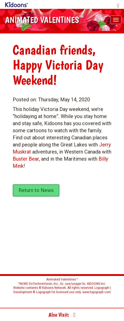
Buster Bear (26, 159)
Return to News (36, 190)
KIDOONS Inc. (96, 284)
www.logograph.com (96, 292)
